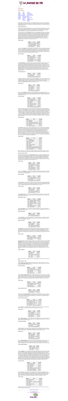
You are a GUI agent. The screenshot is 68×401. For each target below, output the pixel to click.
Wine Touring (37, 389)
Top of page (34, 389)
